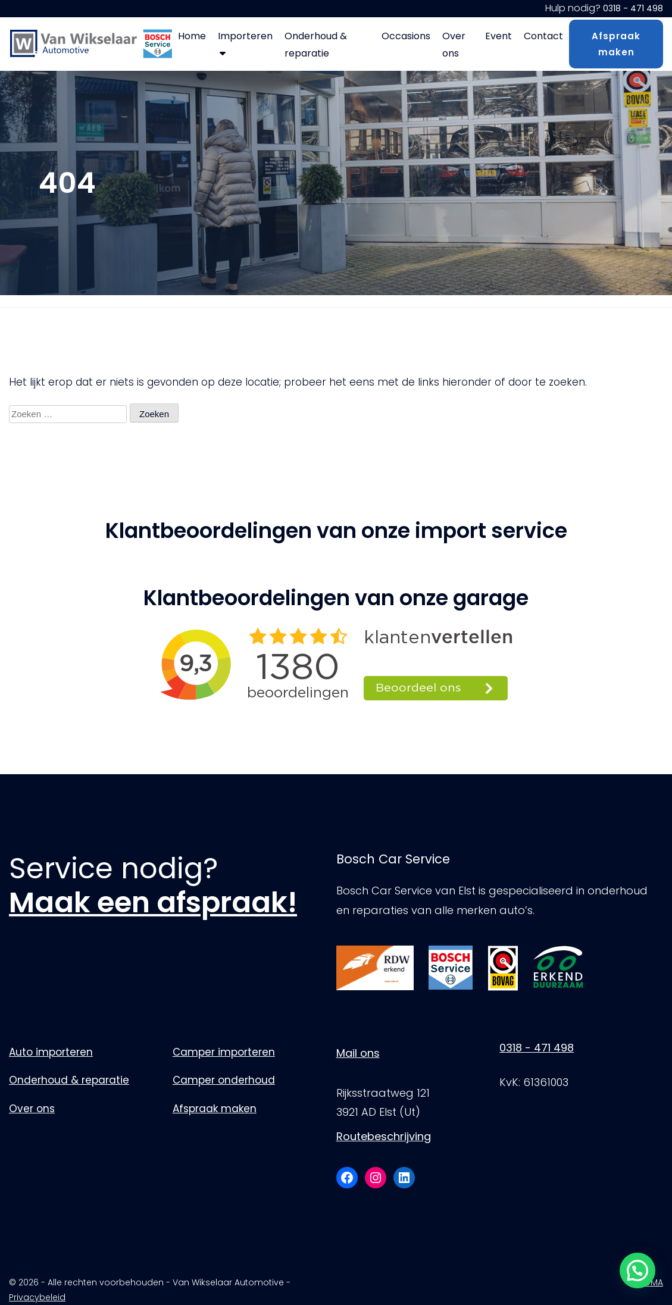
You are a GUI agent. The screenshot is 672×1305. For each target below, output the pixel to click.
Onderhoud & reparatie (316, 44)
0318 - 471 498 (633, 8)
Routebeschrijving (383, 1136)
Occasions (406, 36)
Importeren (245, 43)
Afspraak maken (616, 44)
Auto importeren (51, 1052)
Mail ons (358, 1053)
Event (498, 36)
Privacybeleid (37, 1297)
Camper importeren (224, 1052)
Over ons (453, 44)
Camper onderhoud (224, 1080)
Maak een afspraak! (153, 902)
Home (192, 36)
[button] (637, 1270)
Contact (543, 36)
